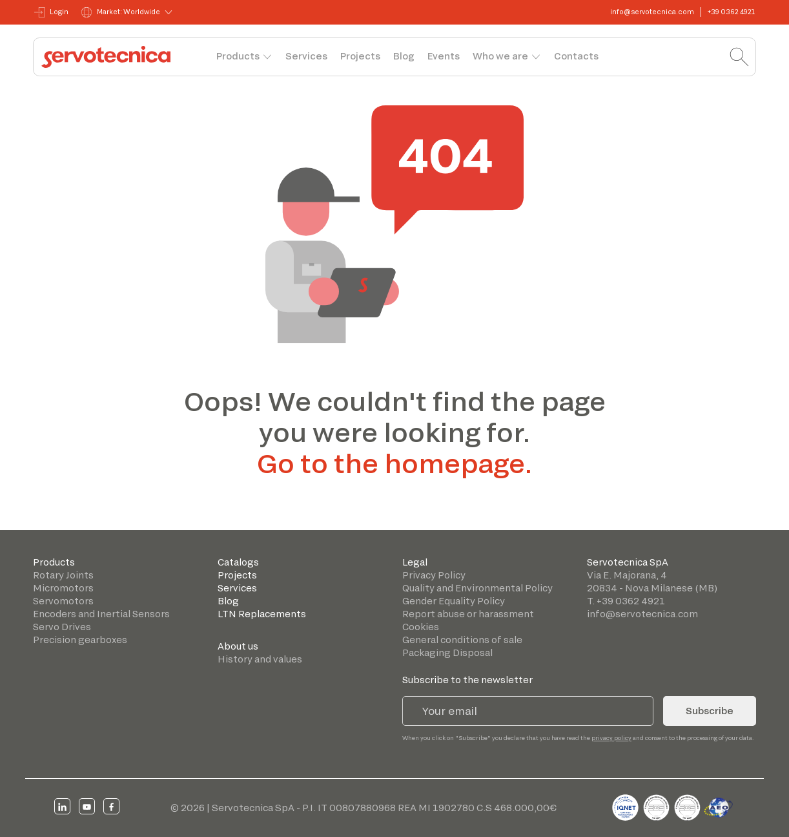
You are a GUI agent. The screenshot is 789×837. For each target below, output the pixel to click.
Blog (404, 55)
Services (306, 55)
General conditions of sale (462, 639)
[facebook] (111, 806)
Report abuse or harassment (468, 613)
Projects (360, 55)
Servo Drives (62, 626)
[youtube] (87, 806)
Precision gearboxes (80, 639)
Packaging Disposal (447, 652)
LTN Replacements (262, 613)
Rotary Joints (63, 574)
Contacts (576, 55)
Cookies (420, 626)
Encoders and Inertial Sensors (101, 613)
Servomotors (63, 600)
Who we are (500, 55)
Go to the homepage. (394, 462)
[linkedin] (62, 806)
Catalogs (238, 561)
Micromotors (63, 587)
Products (238, 55)
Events (443, 55)
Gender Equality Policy (453, 600)
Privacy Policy (434, 574)
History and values (260, 658)
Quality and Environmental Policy (477, 587)
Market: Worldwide (120, 12)
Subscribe (709, 710)
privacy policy (611, 737)
